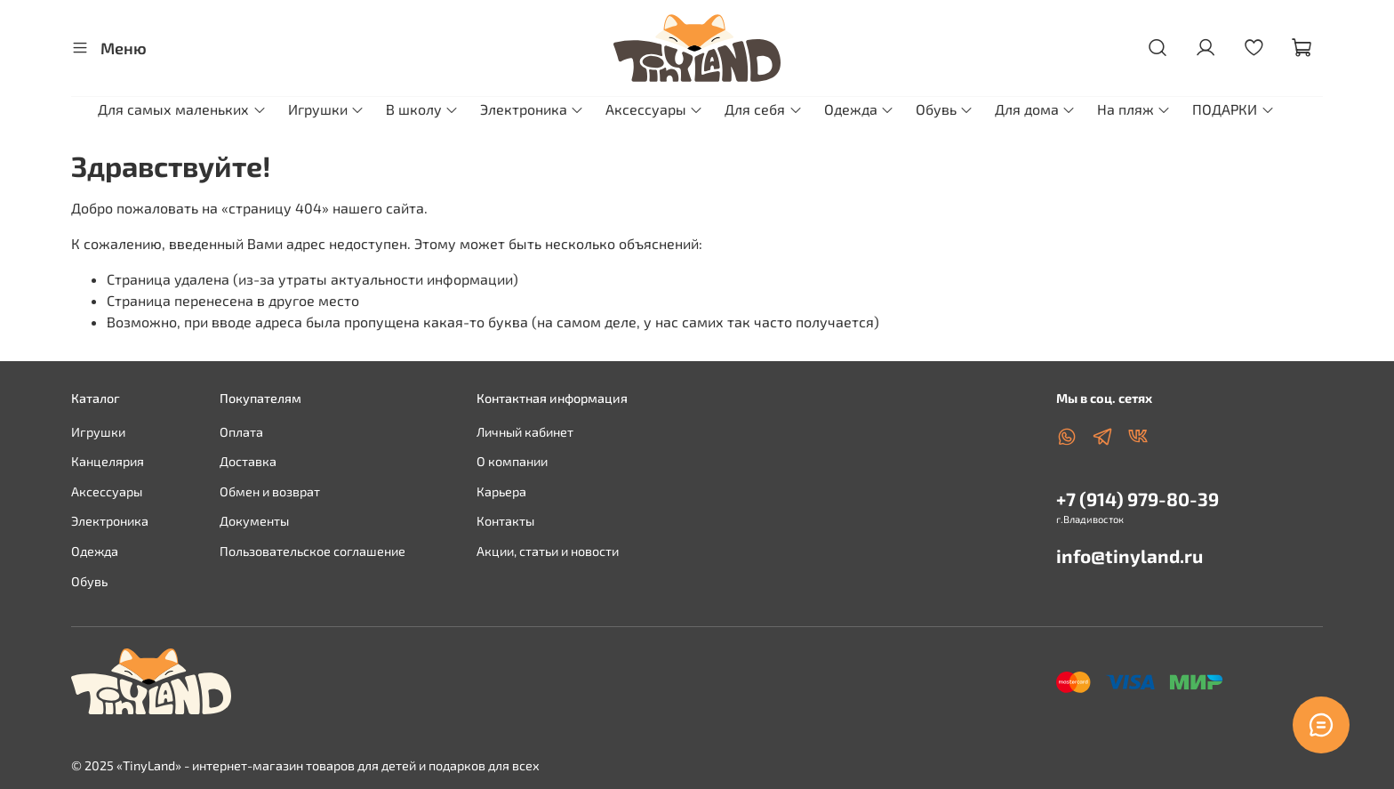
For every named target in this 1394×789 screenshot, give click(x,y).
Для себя (763, 109)
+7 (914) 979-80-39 (1137, 498)
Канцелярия (107, 461)
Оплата (241, 431)
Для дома (1035, 109)
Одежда (859, 109)
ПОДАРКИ (1233, 109)
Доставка (248, 461)
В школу (422, 109)
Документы (254, 520)
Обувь (944, 109)
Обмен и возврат (270, 491)
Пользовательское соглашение (312, 551)
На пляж (1134, 109)
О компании (512, 461)
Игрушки (326, 109)
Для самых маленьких (182, 109)
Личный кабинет (525, 431)
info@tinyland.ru (1129, 555)
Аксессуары (654, 109)
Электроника (532, 109)
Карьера (501, 491)
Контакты (505, 520)
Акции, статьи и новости (548, 551)
